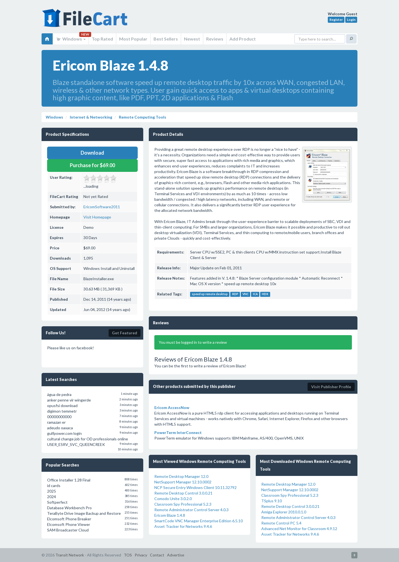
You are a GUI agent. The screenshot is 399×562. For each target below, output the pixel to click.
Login (351, 19)
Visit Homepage (97, 217)
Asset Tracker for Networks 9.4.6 (183, 526)
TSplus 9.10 (271, 500)
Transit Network (69, 555)
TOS (128, 555)
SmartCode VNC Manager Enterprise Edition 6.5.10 (198, 520)
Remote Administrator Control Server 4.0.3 (191, 509)
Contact (157, 555)
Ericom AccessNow (171, 407)
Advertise (175, 555)
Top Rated (102, 38)
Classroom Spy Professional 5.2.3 (182, 504)
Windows (71, 38)
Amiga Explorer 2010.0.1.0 (283, 512)
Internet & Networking (90, 117)
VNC (245, 294)
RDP (235, 294)
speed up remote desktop (210, 294)
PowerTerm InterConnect (178, 432)
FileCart (86, 20)
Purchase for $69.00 (92, 165)
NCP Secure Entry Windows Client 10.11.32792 (195, 487)
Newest (192, 38)
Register (336, 19)
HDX (265, 294)
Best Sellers (166, 38)
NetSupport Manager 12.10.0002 (182, 482)
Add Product (242, 38)
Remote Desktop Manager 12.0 (181, 476)
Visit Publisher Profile (331, 386)
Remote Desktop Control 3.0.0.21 (183, 493)
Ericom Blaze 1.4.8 (169, 515)
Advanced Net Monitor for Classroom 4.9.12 (299, 528)
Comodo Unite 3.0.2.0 (173, 498)
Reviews (214, 38)
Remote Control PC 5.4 (281, 523)
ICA (255, 294)
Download (92, 153)
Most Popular (133, 38)
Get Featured (124, 332)
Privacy (141, 555)
